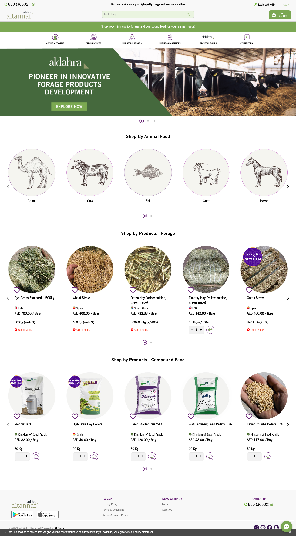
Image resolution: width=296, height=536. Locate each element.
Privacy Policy (110, 504)
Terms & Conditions (113, 509)
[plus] (201, 330)
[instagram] (256, 527)
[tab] (265, 4)
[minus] (192, 330)
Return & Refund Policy (115, 515)
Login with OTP (266, 4)
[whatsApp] (33, 4)
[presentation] (8, 186)
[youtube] (263, 527)
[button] (141, 121)
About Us (167, 509)
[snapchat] (276, 527)
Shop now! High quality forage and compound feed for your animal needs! (148, 26)
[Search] (188, 14)
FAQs (165, 504)
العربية (286, 4)
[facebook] (269, 527)
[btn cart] (280, 14)
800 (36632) (16, 4)
